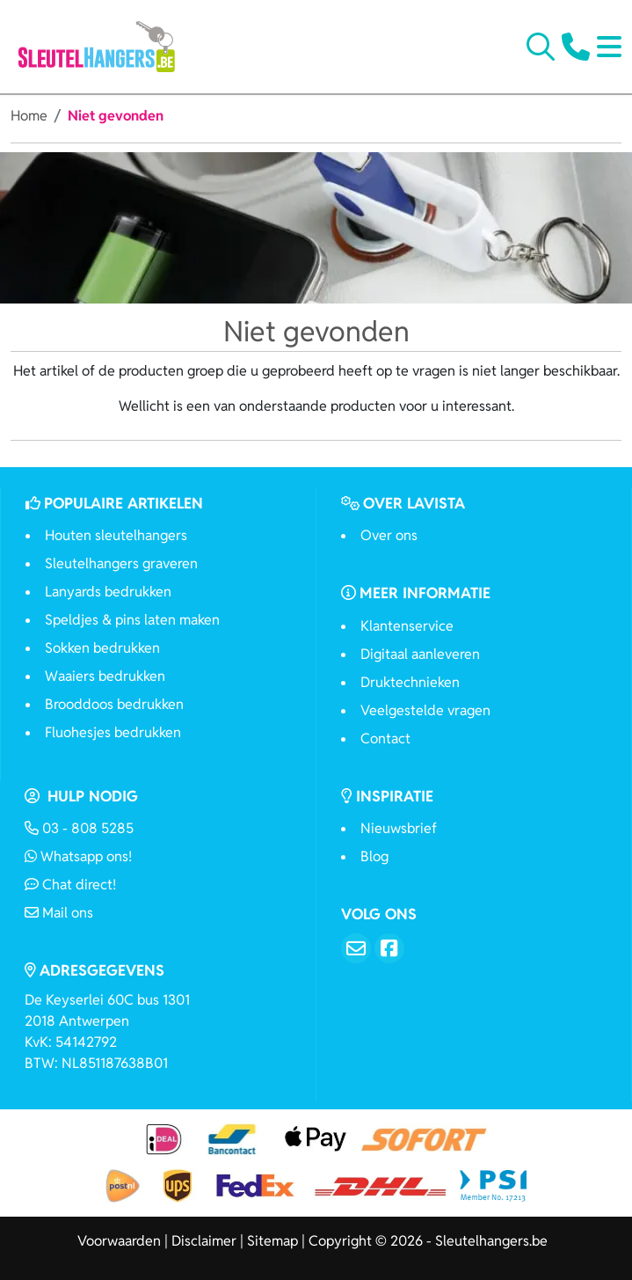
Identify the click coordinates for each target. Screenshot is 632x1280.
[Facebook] (389, 948)
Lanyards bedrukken (108, 591)
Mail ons (59, 912)
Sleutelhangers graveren (121, 563)
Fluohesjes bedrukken (113, 732)
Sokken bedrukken (102, 648)
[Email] (356, 948)
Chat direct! (70, 884)
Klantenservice (407, 626)
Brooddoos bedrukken (114, 704)
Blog (374, 856)
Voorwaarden (119, 1241)
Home (29, 115)
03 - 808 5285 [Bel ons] (79, 828)
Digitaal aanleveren (420, 654)
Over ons (389, 535)
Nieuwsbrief (398, 828)
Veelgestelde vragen (425, 710)
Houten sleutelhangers (116, 535)
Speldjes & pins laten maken (132, 620)
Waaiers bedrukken (105, 676)
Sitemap (272, 1241)
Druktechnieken (410, 682)
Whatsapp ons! (78, 856)
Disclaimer (203, 1241)
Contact (385, 738)
